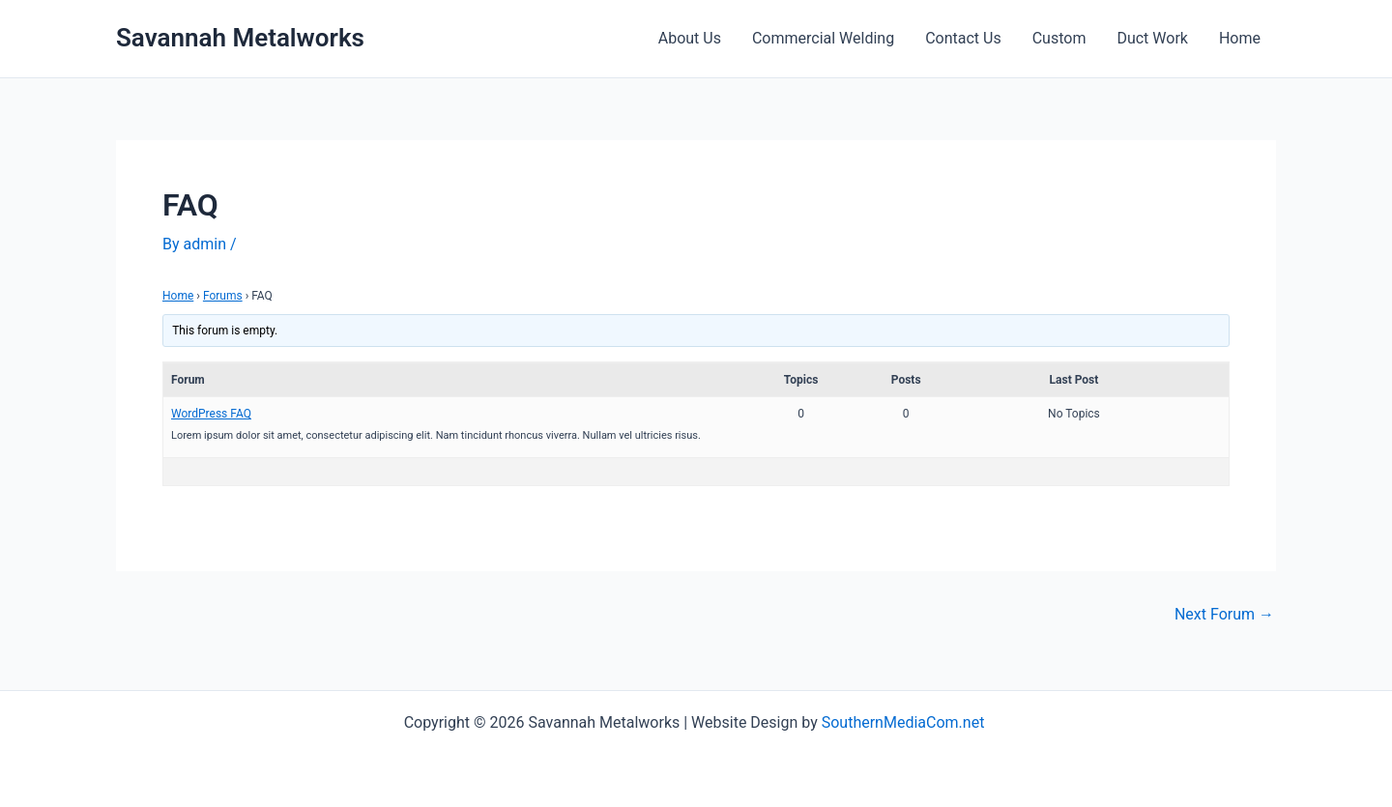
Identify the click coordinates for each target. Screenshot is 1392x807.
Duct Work (1152, 38)
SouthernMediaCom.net (905, 722)
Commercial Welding (823, 38)
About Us (689, 38)
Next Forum (1224, 614)
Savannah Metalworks (240, 37)
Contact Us (963, 38)
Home (1240, 38)
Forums (223, 296)
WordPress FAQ (211, 413)
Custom (1059, 38)
